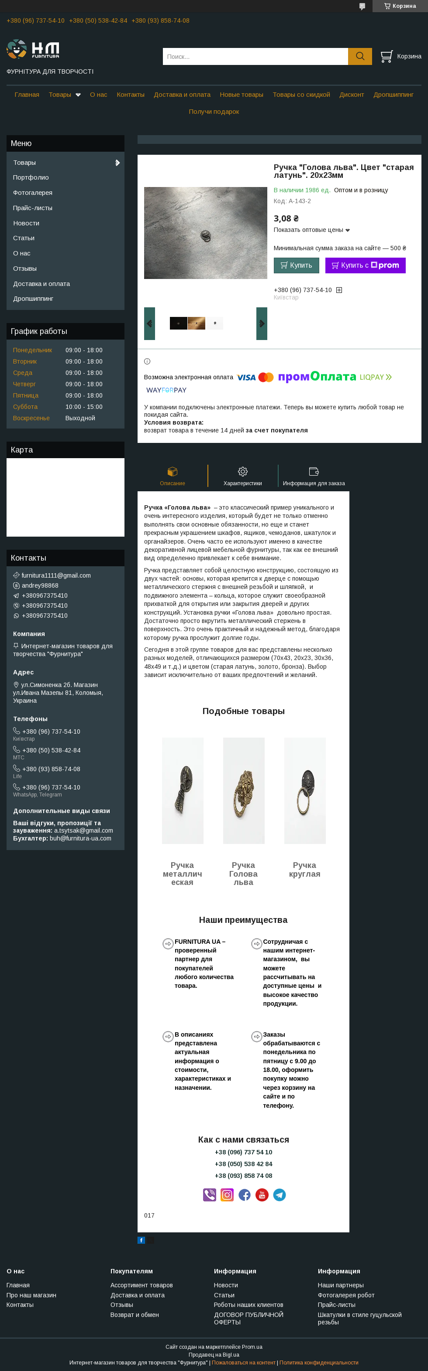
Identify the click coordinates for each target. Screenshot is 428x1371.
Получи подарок (214, 111)
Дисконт (351, 94)
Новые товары (241, 94)
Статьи (24, 238)
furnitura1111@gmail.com (56, 575)
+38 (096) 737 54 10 (243, 1152)
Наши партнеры (341, 1285)
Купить (301, 265)
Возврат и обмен (134, 1314)
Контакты (131, 94)
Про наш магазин (31, 1295)
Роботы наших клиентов (248, 1304)
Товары (59, 94)
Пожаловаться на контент (244, 1363)
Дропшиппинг (393, 94)
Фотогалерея (32, 192)
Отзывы (25, 268)
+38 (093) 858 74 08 (243, 1175)
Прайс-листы (32, 207)
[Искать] (360, 56)
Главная (26, 94)
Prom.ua (252, 1347)
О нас (98, 94)
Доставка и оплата (182, 94)
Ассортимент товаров (141, 1285)
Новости (26, 223)
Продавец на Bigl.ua (214, 1355)
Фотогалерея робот (346, 1295)
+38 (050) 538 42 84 (243, 1163)
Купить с (370, 265)
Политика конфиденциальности (319, 1363)
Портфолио (31, 177)
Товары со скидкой (301, 94)
